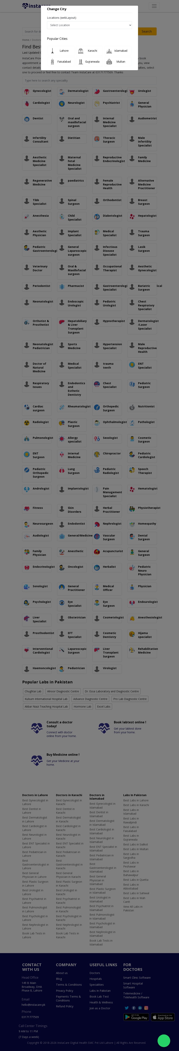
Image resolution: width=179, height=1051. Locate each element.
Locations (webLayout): (62, 18)
